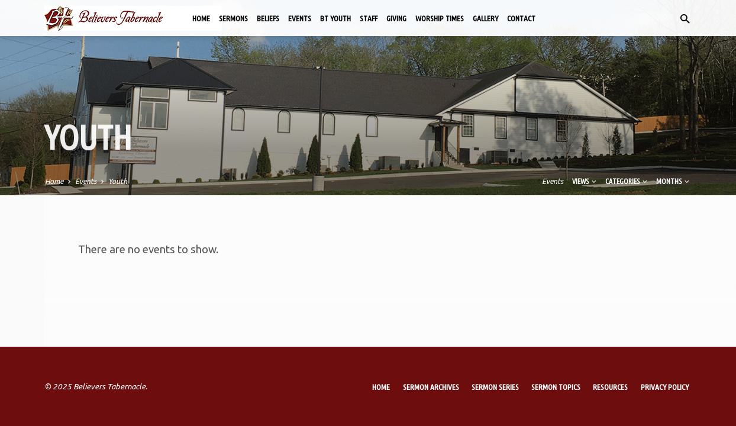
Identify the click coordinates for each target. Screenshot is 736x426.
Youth (117, 181)
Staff (368, 18)
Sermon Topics (555, 387)
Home (201, 18)
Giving (396, 18)
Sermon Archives (431, 387)
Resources (610, 387)
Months (673, 181)
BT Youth (335, 18)
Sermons (233, 18)
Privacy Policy (665, 387)
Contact (521, 18)
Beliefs (268, 18)
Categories (627, 181)
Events (299, 18)
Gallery (485, 18)
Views (585, 181)
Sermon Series (495, 387)
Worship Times (439, 18)
